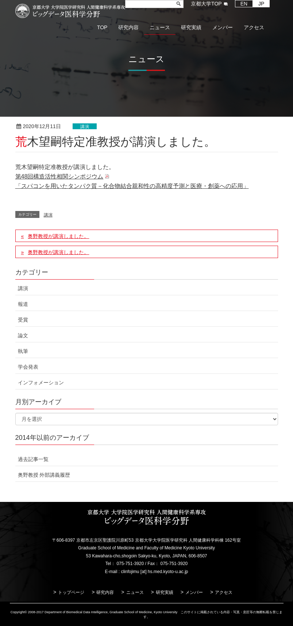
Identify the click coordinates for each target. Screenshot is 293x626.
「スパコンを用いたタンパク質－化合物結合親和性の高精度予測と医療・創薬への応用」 (132, 186)
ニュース (135, 592)
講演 (84, 126)
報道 (23, 304)
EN (243, 4)
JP (261, 4)
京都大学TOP (206, 4)
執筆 (23, 351)
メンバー (194, 592)
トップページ (71, 592)
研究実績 (164, 592)
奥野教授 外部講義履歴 (44, 475)
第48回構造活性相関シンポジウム (59, 176)
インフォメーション (41, 382)
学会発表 (28, 367)
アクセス (223, 592)
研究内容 (105, 592)
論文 (23, 335)
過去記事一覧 (33, 459)
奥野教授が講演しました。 (58, 236)
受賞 (23, 320)
